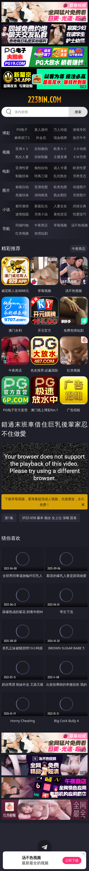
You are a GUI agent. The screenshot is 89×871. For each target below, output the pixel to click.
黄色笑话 (60, 214)
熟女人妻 (22, 156)
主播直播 (60, 156)
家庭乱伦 (41, 206)
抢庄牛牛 (79, 137)
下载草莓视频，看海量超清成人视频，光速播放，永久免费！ (45, 502)
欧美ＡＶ (60, 148)
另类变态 (79, 176)
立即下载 (72, 860)
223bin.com (44, 99)
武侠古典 (79, 206)
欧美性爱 (79, 167)
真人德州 (41, 129)
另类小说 (41, 214)
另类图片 (79, 195)
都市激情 (22, 206)
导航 (6, 228)
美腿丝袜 (22, 195)
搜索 (78, 112)
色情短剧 (41, 233)
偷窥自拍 (22, 187)
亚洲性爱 (22, 167)
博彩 (6, 133)
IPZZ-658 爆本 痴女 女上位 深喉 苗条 (49, 517)
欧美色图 (60, 187)
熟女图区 (60, 195)
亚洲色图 (41, 187)
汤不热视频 (79, 225)
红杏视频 (22, 233)
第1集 (9, 517)
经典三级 (41, 176)
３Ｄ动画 (79, 148)
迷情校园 (22, 214)
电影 (6, 171)
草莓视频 (60, 225)
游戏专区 (79, 129)
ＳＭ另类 (79, 156)
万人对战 (60, 129)
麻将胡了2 (22, 137)
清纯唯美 (41, 195)
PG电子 (22, 129)
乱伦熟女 (60, 176)
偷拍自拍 (41, 167)
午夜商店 (41, 225)
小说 (6, 209)
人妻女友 (60, 206)
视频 (6, 152)
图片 (6, 190)
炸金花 (41, 137)
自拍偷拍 (41, 148)
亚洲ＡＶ (22, 148)
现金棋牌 (60, 137)
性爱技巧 (79, 214)
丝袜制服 (41, 156)
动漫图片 (79, 187)
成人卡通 (60, 167)
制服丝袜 (22, 176)
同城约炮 (22, 225)
